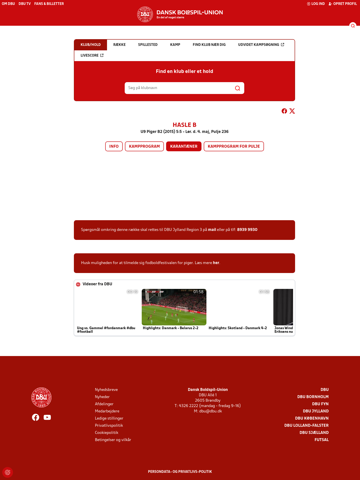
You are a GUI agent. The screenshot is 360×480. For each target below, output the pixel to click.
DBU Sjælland (314, 433)
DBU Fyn (320, 404)
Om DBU (8, 4)
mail (212, 230)
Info (114, 147)
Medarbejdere (107, 411)
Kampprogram (144, 147)
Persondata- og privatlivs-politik (180, 472)
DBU (325, 390)
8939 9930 (247, 230)
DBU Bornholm (313, 397)
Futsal (322, 440)
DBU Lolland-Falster (306, 426)
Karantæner (183, 147)
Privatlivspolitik (109, 426)
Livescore (92, 55)
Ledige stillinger (109, 418)
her (216, 263)
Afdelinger (104, 404)
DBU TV (25, 4)
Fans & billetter (49, 4)
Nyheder (102, 397)
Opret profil (342, 4)
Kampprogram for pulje (234, 147)
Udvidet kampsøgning (261, 45)
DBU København (312, 418)
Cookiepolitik (106, 433)
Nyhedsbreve (106, 390)
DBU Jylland (316, 411)
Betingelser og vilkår (113, 440)
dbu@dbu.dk (210, 411)
